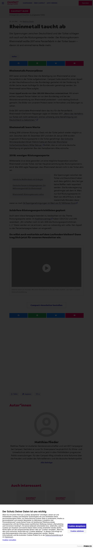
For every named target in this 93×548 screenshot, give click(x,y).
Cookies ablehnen (77, 531)
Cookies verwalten (9, 540)
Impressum (9, 537)
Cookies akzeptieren (76, 526)
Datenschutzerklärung (53, 535)
